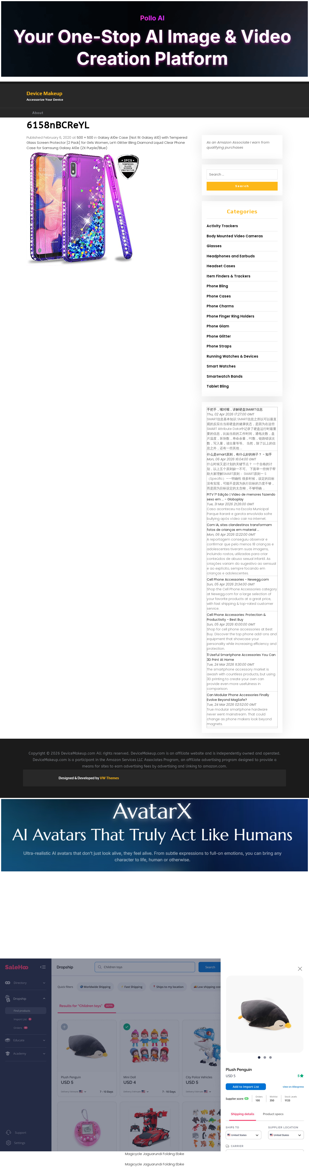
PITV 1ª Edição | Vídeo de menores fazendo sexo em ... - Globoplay (241, 497)
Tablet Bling (218, 386)
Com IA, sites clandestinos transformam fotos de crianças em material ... (239, 527)
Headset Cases (221, 266)
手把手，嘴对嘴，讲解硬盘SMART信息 (235, 409)
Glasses (214, 246)
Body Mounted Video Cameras (235, 236)
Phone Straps (219, 346)
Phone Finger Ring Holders (230, 316)
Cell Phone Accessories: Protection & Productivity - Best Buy (236, 617)
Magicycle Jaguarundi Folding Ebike (154, 1153)
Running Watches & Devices (232, 356)
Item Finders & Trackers (228, 276)
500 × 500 (85, 137)
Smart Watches (221, 366)
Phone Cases (219, 296)
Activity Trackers (222, 225)
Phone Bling (217, 286)
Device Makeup (44, 93)
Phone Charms (220, 306)
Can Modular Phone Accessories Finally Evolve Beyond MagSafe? (238, 697)
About (37, 113)
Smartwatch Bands (225, 376)
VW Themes (109, 778)
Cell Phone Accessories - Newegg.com (238, 579)
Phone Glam (218, 326)
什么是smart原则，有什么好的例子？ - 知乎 (239, 454)
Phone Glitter (219, 336)
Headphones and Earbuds (231, 256)
